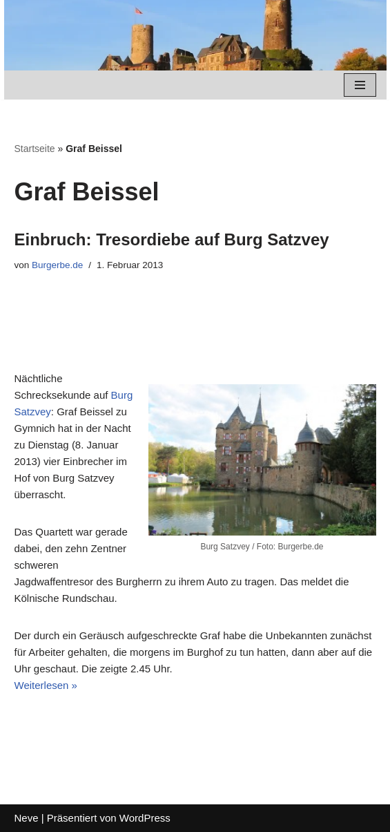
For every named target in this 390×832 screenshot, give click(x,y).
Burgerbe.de (57, 265)
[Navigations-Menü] (360, 85)
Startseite (34, 148)
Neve (26, 818)
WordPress (144, 818)
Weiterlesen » (45, 685)
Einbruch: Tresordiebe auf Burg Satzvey (171, 239)
